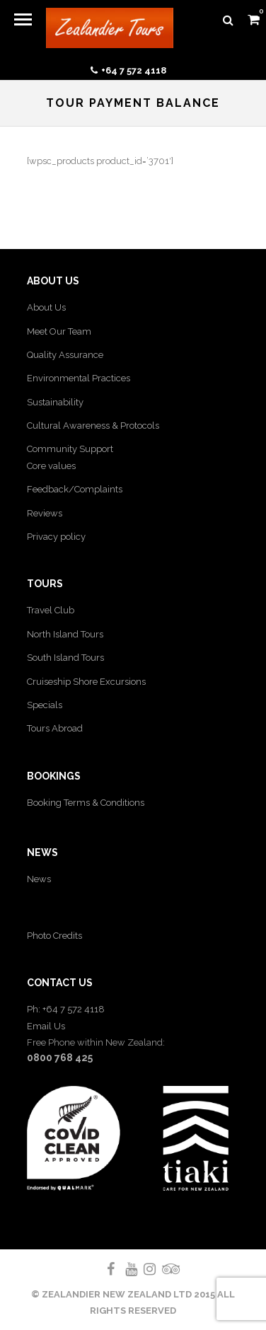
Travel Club (50, 610)
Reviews (44, 513)
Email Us (46, 1026)
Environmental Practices (78, 378)
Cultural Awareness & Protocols (93, 425)
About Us (46, 307)
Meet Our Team (59, 331)
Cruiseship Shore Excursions (86, 681)
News (39, 879)
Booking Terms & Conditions (85, 802)
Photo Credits (54, 935)
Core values (51, 466)
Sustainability (55, 402)
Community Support (70, 449)
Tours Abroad (55, 728)
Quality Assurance (65, 354)
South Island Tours (65, 657)
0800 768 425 (60, 1057)
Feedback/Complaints (74, 489)
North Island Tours (65, 634)
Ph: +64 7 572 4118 (66, 1009)
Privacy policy (56, 536)
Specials (44, 705)
